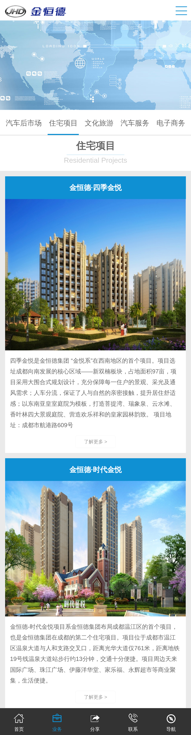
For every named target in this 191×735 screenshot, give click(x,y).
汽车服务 (135, 123)
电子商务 (170, 123)
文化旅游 (99, 123)
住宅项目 (63, 123)
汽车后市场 (24, 123)
